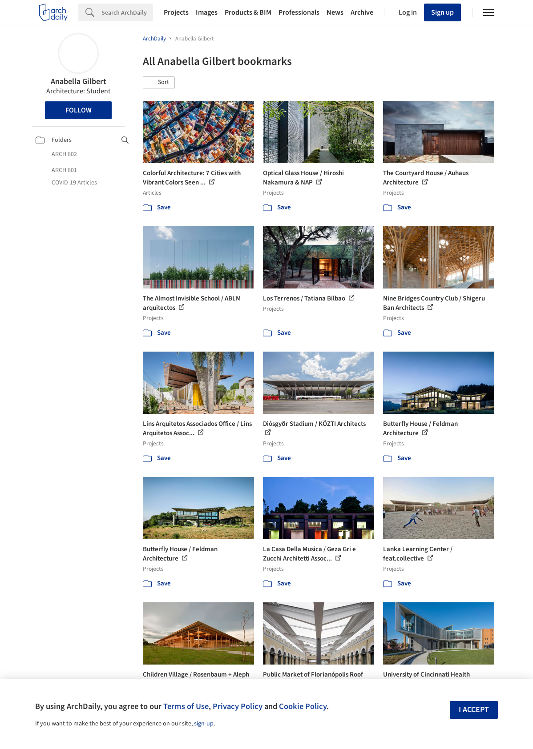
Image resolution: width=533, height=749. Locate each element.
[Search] (127, 12)
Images (207, 12)
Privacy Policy (237, 706)
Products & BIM (248, 12)
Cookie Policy (303, 706)
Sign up (442, 12)
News (335, 12)
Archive (362, 12)
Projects (176, 12)
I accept (474, 709)
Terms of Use (186, 706)
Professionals (299, 12)
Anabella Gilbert (78, 81)
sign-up (204, 723)
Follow (78, 110)
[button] (159, 82)
